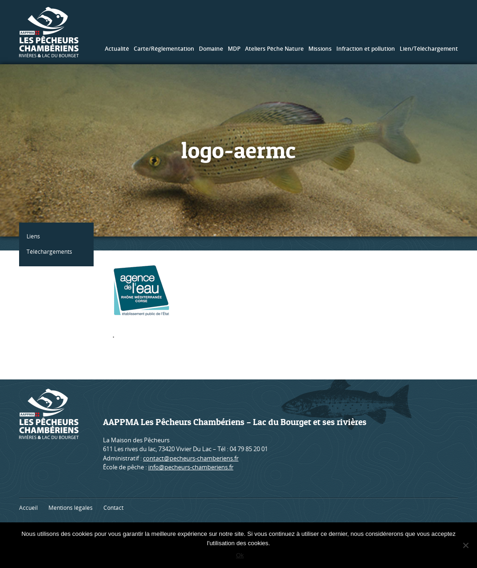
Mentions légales (70, 508)
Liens (35, 236)
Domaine (211, 49)
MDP (234, 49)
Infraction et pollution (365, 49)
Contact (113, 508)
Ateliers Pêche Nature (274, 49)
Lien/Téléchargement (429, 49)
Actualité (117, 49)
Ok (241, 556)
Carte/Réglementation (164, 49)
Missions (320, 49)
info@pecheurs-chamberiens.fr (190, 467)
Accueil (28, 508)
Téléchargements (51, 252)
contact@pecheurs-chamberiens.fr (190, 458)
